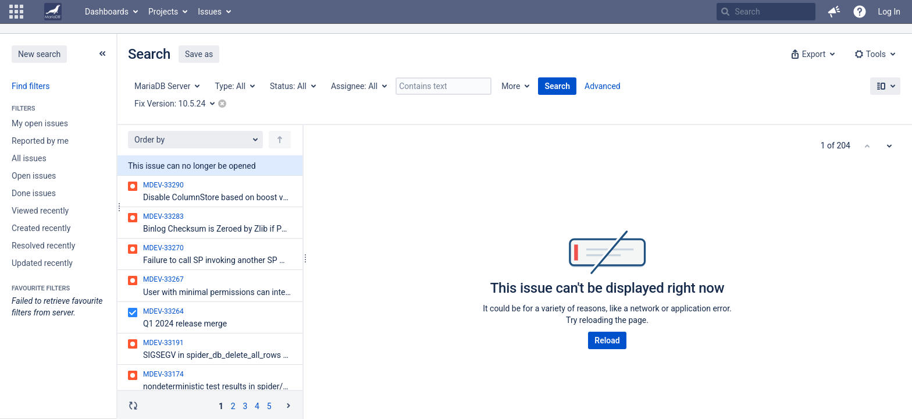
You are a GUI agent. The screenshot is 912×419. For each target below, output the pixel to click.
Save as (199, 54)
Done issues (34, 193)
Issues (210, 11)
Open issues (34, 175)
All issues (29, 158)
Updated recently (42, 263)
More (510, 86)
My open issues (40, 123)
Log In (889, 11)
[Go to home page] (52, 11)
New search (39, 54)
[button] (16, 11)
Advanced (603, 86)
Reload (606, 340)
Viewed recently (40, 210)
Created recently (41, 228)
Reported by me (40, 140)
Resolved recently (43, 245)
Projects (163, 11)
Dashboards (107, 11)
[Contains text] (443, 86)
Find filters (30, 86)
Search (557, 86)
